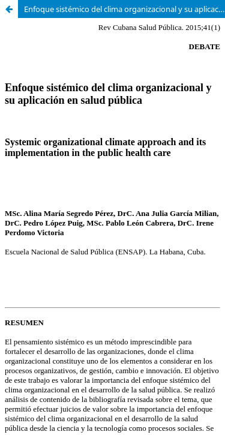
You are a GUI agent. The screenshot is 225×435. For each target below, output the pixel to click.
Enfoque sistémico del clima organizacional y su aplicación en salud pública (124, 9)
